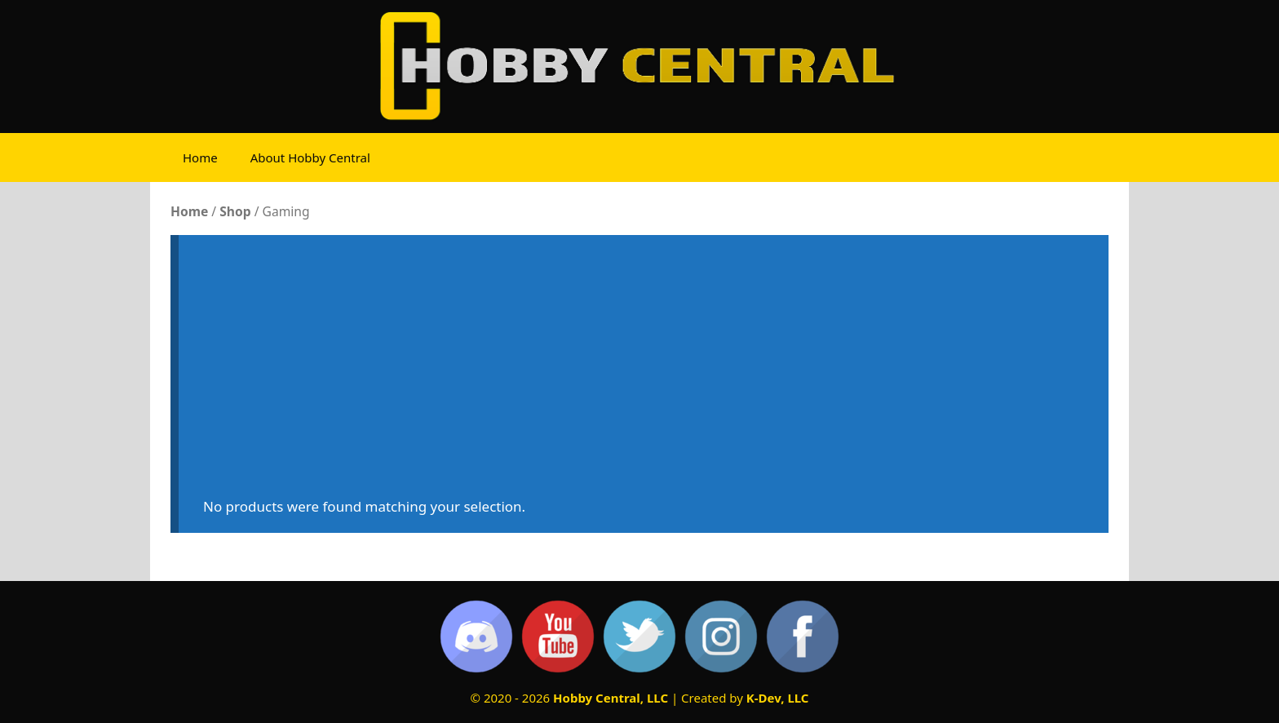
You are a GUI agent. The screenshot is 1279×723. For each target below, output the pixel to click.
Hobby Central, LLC (610, 698)
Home (200, 157)
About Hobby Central (310, 157)
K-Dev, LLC (777, 698)
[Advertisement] (643, 373)
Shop (234, 211)
